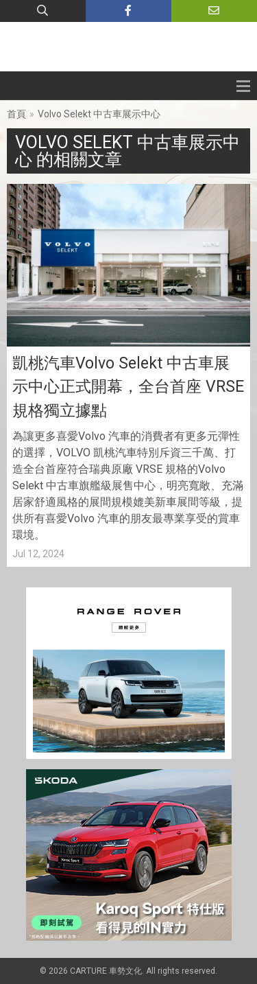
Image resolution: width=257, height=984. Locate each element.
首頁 (16, 113)
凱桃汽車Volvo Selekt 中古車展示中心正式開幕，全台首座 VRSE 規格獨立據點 (128, 387)
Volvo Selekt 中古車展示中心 (99, 113)
